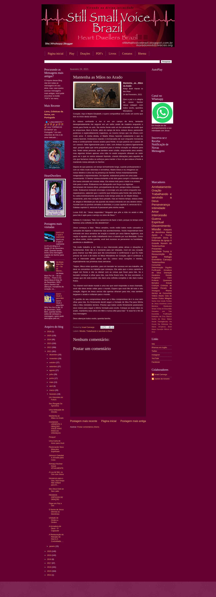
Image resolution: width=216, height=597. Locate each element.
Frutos (161, 298)
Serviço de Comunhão (162, 293)
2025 (49, 335)
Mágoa (154, 329)
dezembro (53, 355)
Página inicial (55, 53)
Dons (165, 237)
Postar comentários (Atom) (88, 427)
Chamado (156, 237)
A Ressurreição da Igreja (162, 254)
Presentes (157, 248)
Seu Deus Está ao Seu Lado (56, 490)
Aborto (161, 296)
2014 (49, 575)
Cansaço (167, 259)
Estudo (169, 283)
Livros (112, 53)
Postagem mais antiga (133, 421)
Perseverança (161, 204)
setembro (53, 366)
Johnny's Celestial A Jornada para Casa (56, 457)
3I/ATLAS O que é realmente (60, 234)
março (52, 390)
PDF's (99, 53)
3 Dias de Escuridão (164, 309)
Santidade (157, 251)
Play (71, 53)
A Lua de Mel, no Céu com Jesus (56, 473)
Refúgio (168, 257)
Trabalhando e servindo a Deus (99, 331)
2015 (49, 571)
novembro (53, 358)
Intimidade (158, 208)
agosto (52, 370)
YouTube (155, 358)
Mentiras (155, 306)
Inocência (163, 303)
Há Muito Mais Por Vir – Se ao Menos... (60, 266)
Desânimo (156, 275)
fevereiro (53, 394)
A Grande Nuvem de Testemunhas (162, 243)
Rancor (169, 316)
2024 (49, 339)
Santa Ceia (156, 301)
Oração (156, 190)
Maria (169, 232)
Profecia (155, 280)
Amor (155, 211)
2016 (49, 567)
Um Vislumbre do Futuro (56, 398)
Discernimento (161, 225)
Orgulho (168, 267)
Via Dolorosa (163, 324)
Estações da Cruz (159, 316)
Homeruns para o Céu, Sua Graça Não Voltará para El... (56, 481)
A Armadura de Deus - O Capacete (55, 528)
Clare (169, 278)
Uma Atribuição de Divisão (56, 411)
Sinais (154, 309)
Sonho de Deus (158, 319)
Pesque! (52, 437)
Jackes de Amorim (162, 379)
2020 (49, 551)
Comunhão (156, 265)
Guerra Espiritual (158, 220)
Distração (168, 273)
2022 (49, 347)
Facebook (156, 362)
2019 (49, 555)
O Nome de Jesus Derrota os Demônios (56, 511)
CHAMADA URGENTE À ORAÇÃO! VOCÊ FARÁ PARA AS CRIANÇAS (55, 427)
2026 (49, 331)
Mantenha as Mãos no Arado (56, 417)
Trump (166, 251)
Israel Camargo (161, 374)
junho (51, 378)
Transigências (163, 321)
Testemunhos (158, 262)
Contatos (127, 53)
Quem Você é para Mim (60, 296)
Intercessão (159, 215)
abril (51, 386)
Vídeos (154, 296)
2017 (49, 563)
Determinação (157, 267)
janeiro (52, 546)
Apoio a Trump (162, 235)
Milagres (168, 298)
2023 (49, 343)
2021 (49, 351)
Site (153, 344)
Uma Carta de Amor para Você (56, 442)
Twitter (154, 351)
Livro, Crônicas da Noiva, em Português (53, 114)
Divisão (169, 275)
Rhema (142, 53)
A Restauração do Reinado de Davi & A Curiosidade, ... (56, 537)
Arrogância (162, 327)
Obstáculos (167, 306)
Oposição (160, 329)
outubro (52, 362)
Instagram (156, 355)
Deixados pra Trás (162, 311)
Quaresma (167, 280)
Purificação (156, 270)
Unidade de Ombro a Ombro (53, 520)
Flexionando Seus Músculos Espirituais (56, 449)
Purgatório (156, 278)
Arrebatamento (161, 186)
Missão (82, 331)
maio (51, 382)
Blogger (131, 591)
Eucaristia (155, 314)
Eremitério (157, 259)
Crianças (155, 285)
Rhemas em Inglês (159, 347)
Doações (85, 53)
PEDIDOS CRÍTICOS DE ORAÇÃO (56, 497)
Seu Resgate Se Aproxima (55, 405)
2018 (49, 559)
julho (51, 374)
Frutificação (167, 314)
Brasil (170, 327)
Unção (163, 301)
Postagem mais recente (83, 421)
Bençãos (155, 283)
